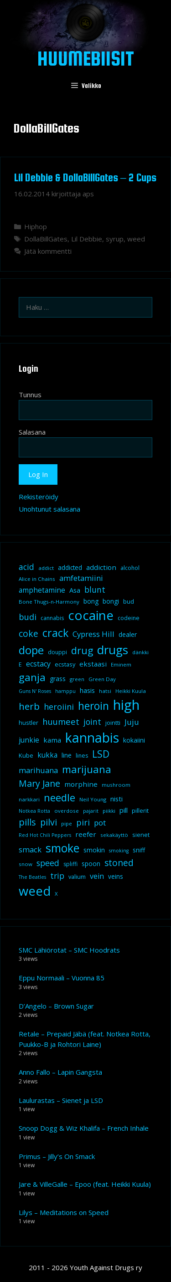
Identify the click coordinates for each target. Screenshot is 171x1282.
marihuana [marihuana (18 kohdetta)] (38, 770)
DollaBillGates (45, 238)
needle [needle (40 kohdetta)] (59, 797)
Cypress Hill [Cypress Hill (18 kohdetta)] (93, 634)
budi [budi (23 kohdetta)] (27, 616)
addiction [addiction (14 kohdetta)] (101, 567)
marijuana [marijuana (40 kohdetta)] (86, 769)
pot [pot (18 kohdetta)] (100, 822)
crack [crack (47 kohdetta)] (55, 633)
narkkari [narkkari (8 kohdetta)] (29, 799)
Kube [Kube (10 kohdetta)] (26, 755)
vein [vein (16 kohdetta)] (97, 876)
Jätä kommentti (48, 251)
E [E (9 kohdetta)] (20, 664)
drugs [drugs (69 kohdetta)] (112, 649)
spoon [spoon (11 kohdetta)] (91, 864)
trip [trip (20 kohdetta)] (57, 875)
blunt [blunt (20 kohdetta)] (94, 589)
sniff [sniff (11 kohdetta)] (139, 850)
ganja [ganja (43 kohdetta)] (32, 677)
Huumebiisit (85, 58)
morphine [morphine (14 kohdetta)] (81, 784)
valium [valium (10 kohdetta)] (77, 876)
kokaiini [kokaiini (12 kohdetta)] (134, 740)
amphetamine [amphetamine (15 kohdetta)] (42, 590)
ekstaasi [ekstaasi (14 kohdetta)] (93, 663)
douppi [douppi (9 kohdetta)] (57, 652)
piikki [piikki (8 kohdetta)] (109, 810)
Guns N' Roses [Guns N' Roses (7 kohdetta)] (35, 691)
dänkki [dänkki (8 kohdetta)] (140, 652)
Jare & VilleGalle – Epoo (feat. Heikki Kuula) (85, 1184)
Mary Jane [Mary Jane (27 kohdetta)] (39, 783)
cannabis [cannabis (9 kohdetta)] (52, 618)
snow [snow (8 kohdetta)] (25, 864)
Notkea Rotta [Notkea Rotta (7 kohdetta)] (34, 811)
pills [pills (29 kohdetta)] (27, 822)
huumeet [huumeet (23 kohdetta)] (60, 721)
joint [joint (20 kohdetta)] (92, 721)
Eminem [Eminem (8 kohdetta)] (121, 664)
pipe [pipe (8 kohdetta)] (66, 823)
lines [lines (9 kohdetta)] (82, 755)
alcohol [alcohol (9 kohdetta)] (130, 568)
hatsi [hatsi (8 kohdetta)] (105, 690)
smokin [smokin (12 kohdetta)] (94, 850)
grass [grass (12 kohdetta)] (58, 678)
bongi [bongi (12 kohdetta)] (111, 601)
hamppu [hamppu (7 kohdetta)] (65, 691)
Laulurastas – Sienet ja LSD (61, 1100)
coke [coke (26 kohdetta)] (28, 633)
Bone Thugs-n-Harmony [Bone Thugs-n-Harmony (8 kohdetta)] (49, 601)
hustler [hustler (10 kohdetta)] (28, 722)
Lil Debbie (86, 238)
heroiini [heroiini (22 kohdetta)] (59, 706)
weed (136, 238)
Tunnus (30, 394)
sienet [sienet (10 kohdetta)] (141, 835)
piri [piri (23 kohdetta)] (83, 822)
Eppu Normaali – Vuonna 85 (61, 977)
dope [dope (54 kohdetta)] (31, 649)
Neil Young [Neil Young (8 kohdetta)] (92, 799)
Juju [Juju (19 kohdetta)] (131, 722)
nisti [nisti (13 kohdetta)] (116, 798)
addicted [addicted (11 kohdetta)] (70, 568)
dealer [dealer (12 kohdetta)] (128, 634)
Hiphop (35, 226)
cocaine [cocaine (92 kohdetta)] (91, 615)
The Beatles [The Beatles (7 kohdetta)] (32, 877)
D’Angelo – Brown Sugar (56, 1005)
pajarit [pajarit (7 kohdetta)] (90, 811)
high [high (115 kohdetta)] (126, 705)
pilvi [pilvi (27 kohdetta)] (48, 822)
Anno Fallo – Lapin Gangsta (60, 1072)
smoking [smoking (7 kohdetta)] (119, 850)
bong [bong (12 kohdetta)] (90, 601)
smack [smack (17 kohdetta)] (30, 849)
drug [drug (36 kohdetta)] (82, 650)
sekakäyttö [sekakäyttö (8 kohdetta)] (114, 834)
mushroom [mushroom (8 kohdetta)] (116, 784)
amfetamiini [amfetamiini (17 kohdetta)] (81, 578)
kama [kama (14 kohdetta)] (52, 739)
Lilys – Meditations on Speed (64, 1212)
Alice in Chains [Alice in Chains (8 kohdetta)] (37, 578)
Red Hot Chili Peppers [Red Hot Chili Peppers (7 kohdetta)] (45, 835)
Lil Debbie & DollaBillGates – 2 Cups (85, 177)
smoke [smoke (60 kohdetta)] (62, 848)
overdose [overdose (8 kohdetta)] (66, 810)
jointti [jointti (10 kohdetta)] (112, 722)
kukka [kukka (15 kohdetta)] (47, 755)
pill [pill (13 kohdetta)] (123, 810)
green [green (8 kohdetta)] (77, 679)
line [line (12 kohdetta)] (67, 755)
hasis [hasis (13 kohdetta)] (87, 690)
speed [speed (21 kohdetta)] (47, 862)
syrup (115, 238)
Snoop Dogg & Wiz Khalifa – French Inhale (84, 1128)
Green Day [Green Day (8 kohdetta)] (102, 679)
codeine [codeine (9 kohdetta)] (129, 618)
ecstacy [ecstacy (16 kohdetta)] (38, 664)
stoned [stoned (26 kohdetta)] (119, 862)
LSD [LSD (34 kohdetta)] (100, 754)
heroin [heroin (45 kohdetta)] (93, 706)
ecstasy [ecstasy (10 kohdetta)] (65, 664)
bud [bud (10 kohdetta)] (128, 601)
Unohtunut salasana (49, 508)
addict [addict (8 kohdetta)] (46, 567)
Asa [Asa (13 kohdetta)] (74, 590)
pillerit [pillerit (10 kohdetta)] (140, 810)
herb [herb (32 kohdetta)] (29, 706)
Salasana (32, 431)
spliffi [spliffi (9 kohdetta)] (70, 864)
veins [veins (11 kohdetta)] (115, 876)
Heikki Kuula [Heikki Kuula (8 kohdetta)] (130, 690)
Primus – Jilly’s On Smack (57, 1156)
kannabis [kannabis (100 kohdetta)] (92, 737)
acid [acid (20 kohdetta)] (26, 566)
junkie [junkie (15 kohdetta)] (29, 740)
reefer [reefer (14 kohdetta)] (85, 834)
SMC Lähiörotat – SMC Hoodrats (69, 949)
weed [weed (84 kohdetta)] (35, 890)
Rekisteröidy (38, 496)
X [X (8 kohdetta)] (56, 893)
